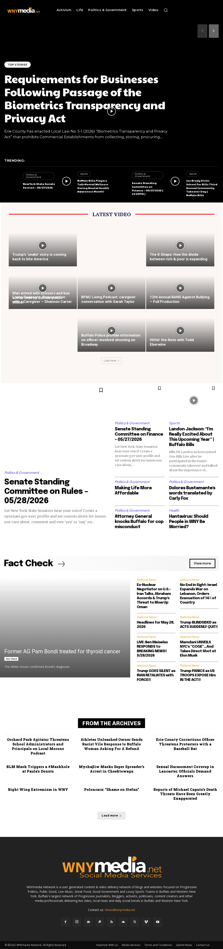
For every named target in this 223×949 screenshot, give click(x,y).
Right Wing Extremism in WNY (38, 789)
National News (146, 580)
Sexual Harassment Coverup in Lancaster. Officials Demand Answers (185, 771)
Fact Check (11, 658)
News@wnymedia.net (120, 910)
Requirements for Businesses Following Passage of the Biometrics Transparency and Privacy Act (85, 98)
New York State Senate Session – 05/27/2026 (39, 185)
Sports (84, 173)
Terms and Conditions (158, 945)
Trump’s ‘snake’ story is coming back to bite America (39, 256)
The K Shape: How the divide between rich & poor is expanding (178, 256)
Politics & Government (33, 176)
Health (174, 510)
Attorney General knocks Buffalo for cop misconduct (139, 521)
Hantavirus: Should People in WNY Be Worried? (188, 521)
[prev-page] (202, 31)
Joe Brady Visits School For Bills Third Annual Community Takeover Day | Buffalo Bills (201, 188)
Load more (111, 360)
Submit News (184, 945)
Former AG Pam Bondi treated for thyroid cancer (62, 651)
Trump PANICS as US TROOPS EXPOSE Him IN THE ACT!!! (198, 675)
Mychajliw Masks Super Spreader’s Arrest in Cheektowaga (111, 768)
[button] (166, 10)
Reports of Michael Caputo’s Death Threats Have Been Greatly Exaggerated (185, 794)
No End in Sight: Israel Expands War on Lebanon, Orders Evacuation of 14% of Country (198, 594)
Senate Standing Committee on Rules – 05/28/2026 (46, 491)
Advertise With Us (107, 945)
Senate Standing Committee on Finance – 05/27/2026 (139, 434)
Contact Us (202, 945)
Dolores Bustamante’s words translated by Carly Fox (192, 493)
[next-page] (214, 31)
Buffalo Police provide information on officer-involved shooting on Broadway (110, 340)
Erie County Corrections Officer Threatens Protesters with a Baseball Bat (185, 744)
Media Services (131, 945)
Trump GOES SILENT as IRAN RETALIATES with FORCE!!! (156, 675)
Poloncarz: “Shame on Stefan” (111, 789)
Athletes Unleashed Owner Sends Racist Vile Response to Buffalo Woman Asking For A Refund (112, 744)
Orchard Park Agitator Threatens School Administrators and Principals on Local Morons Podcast (38, 746)
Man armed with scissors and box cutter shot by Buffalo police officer (41, 297)
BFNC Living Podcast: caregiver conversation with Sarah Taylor (108, 299)
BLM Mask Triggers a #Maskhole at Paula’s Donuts (37, 768)
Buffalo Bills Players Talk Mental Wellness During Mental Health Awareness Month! (93, 186)
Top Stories (17, 64)
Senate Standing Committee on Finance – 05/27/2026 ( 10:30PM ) (147, 188)
